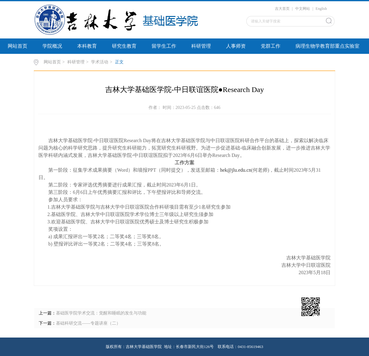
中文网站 (302, 8)
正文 (119, 62)
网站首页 (17, 46)
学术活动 (99, 62)
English (321, 8)
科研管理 (201, 46)
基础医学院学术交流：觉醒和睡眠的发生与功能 (101, 313)
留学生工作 (164, 46)
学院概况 (52, 46)
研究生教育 (124, 46)
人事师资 (236, 46)
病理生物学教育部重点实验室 (327, 46)
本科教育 (87, 46)
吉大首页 (282, 8)
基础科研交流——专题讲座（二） (88, 323)
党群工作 (270, 46)
